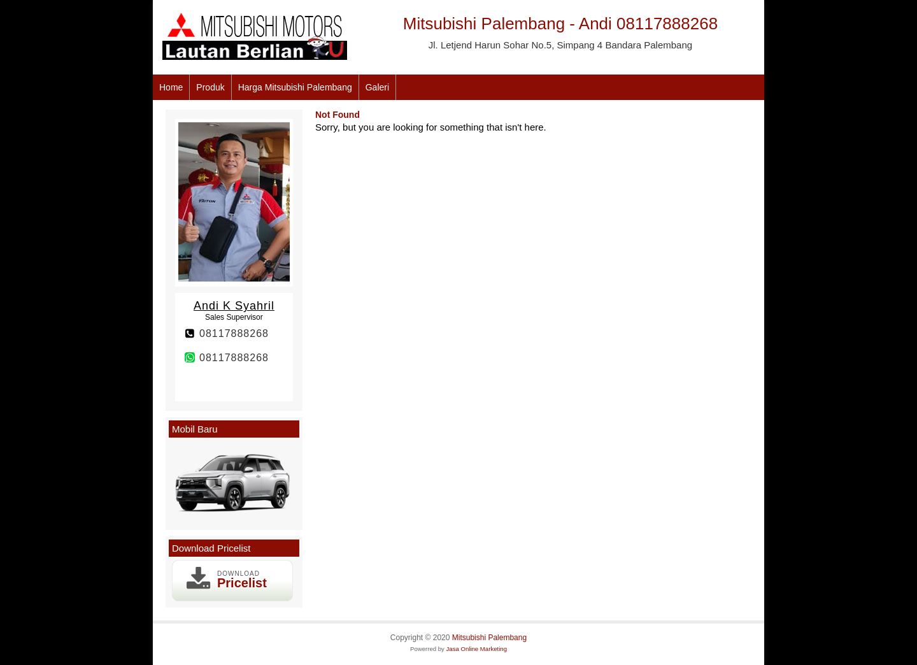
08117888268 (234, 333)
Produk (210, 87)
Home (171, 87)
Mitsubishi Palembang (489, 637)
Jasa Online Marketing (476, 648)
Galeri (377, 87)
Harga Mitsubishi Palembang (295, 87)
